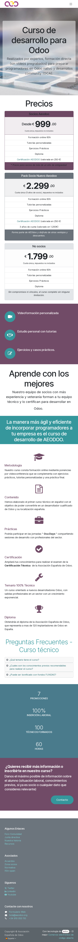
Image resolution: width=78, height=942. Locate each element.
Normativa (10, 867)
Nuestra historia (13, 840)
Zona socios (11, 864)
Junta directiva (12, 837)
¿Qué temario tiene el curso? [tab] (24, 659)
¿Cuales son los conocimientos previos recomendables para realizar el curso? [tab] (38, 667)
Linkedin (10, 891)
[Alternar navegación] (71, 4)
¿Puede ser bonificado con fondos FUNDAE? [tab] (33, 674)
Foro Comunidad (13, 834)
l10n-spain (10, 870)
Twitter (9, 888)
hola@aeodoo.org (18, 915)
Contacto (62, 799)
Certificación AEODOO (28, 159)
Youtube (10, 894)
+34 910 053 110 (17, 918)
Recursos (9, 843)
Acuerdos (10, 861)
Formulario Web (17, 912)
